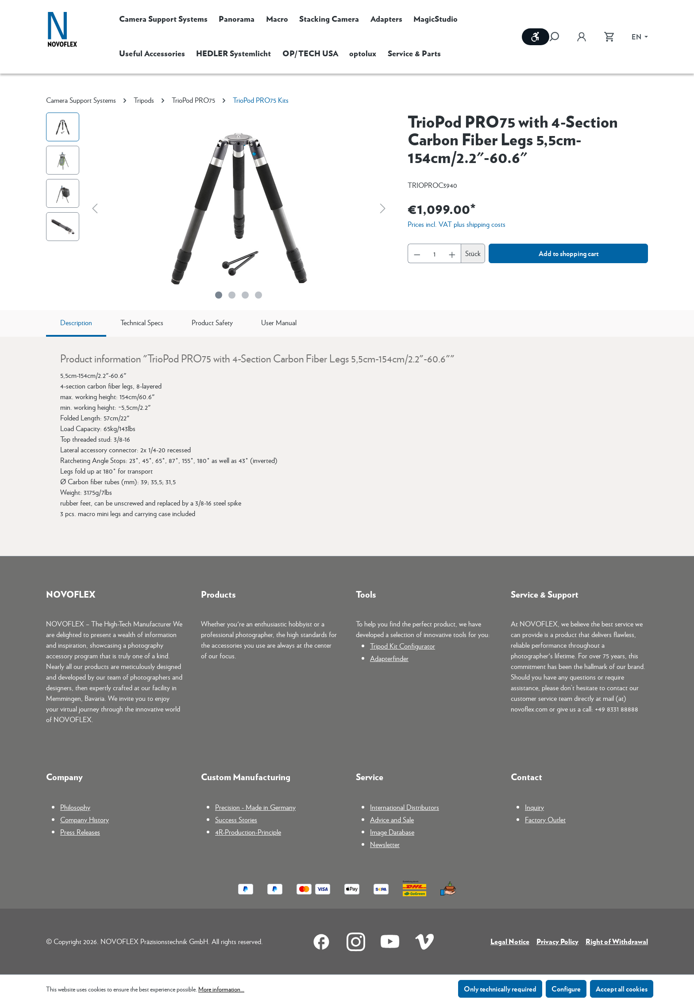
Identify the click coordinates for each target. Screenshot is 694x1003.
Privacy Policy (557, 941)
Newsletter (385, 844)
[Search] (558, 36)
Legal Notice (509, 941)
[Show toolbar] (535, 36)
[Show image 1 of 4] (218, 295)
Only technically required (500, 989)
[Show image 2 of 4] (231, 295)
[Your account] (581, 36)
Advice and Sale (392, 819)
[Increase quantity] (452, 253)
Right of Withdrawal (617, 941)
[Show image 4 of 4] (258, 295)
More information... (221, 988)
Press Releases (80, 832)
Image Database (392, 832)
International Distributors (404, 807)
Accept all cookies (622, 989)
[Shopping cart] (609, 36)
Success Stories (236, 819)
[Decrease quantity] (417, 253)
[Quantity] (434, 253)
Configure (566, 989)
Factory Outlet (545, 819)
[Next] (382, 208)
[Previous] (94, 208)
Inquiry (534, 807)
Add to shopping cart (568, 253)
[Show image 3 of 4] (245, 295)
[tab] (76, 323)
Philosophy (75, 807)
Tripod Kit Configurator (402, 646)
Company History (84, 819)
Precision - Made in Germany (255, 807)
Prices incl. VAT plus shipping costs (456, 224)
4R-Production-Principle (248, 832)
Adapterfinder (389, 658)
